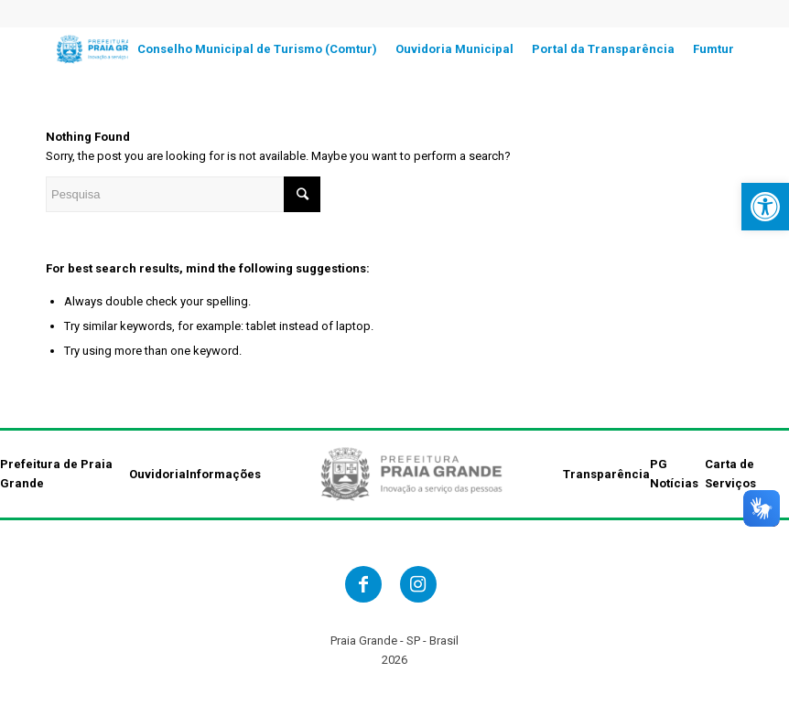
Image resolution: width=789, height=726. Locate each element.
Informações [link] (223, 474)
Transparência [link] (606, 474)
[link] (765, 206)
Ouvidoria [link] (157, 474)
